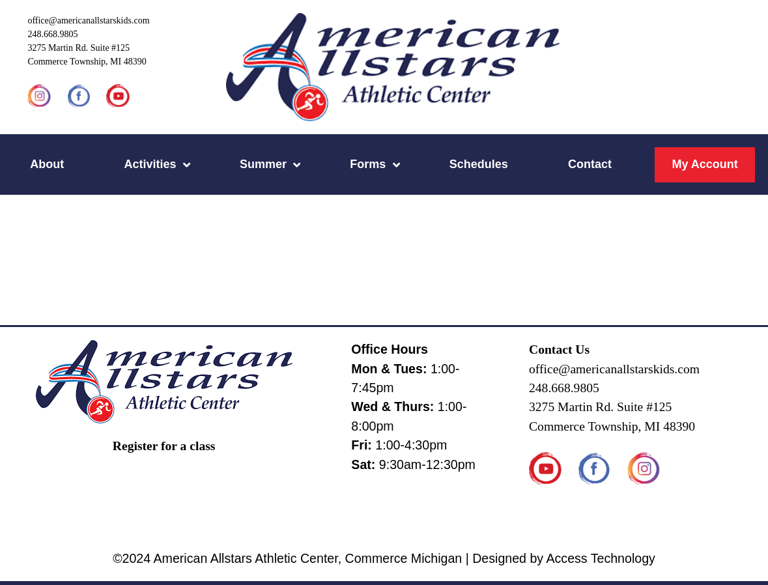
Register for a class (164, 446)
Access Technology (600, 558)
